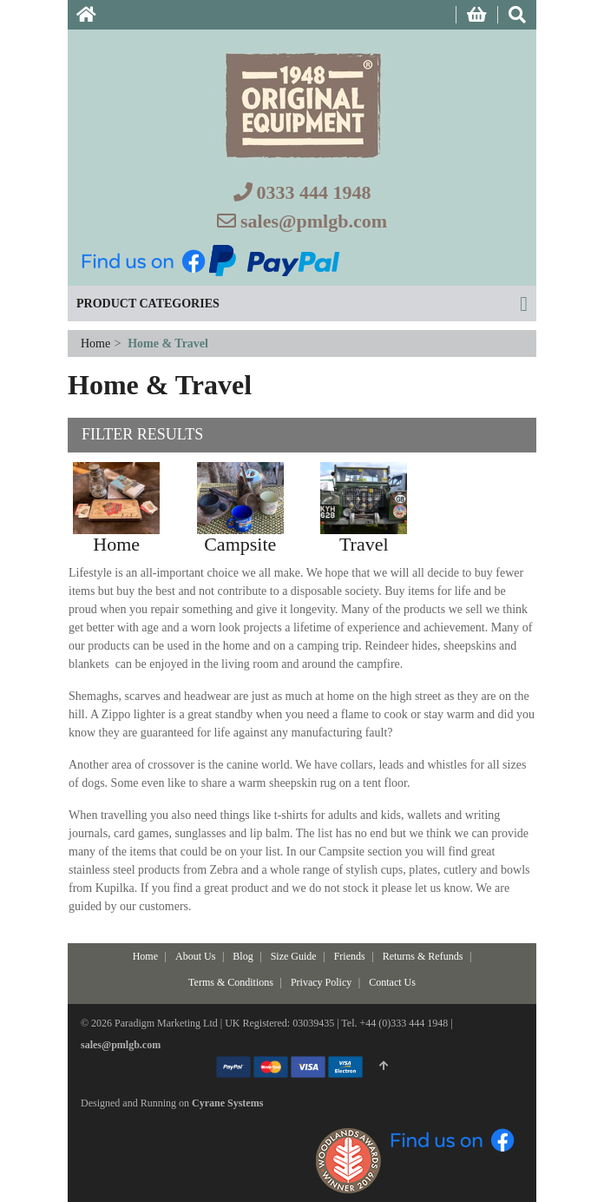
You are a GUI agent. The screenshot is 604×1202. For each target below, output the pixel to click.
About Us (195, 956)
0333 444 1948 (314, 192)
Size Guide (294, 956)
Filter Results (142, 434)
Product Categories (148, 303)
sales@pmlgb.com (313, 221)
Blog (243, 956)
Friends (349, 956)
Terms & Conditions (230, 982)
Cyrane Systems (227, 1103)
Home (97, 343)
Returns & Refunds (423, 956)
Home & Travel (168, 343)
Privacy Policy (321, 982)
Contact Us (392, 982)
